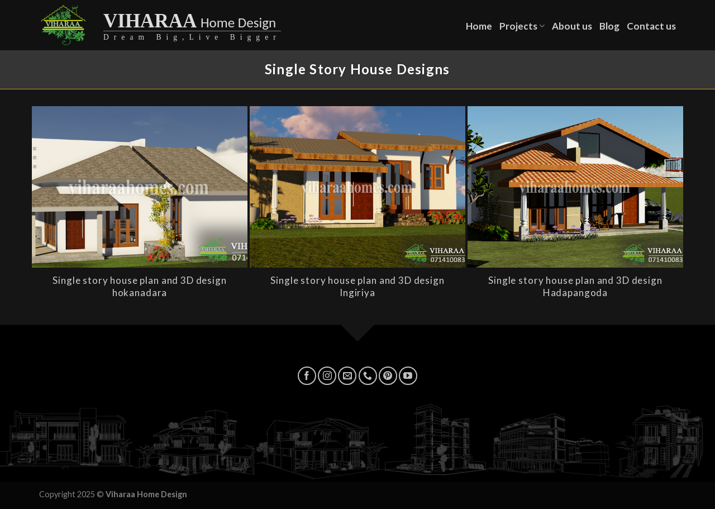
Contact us (651, 26)
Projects (522, 26)
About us (572, 26)
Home (479, 26)
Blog (609, 26)
